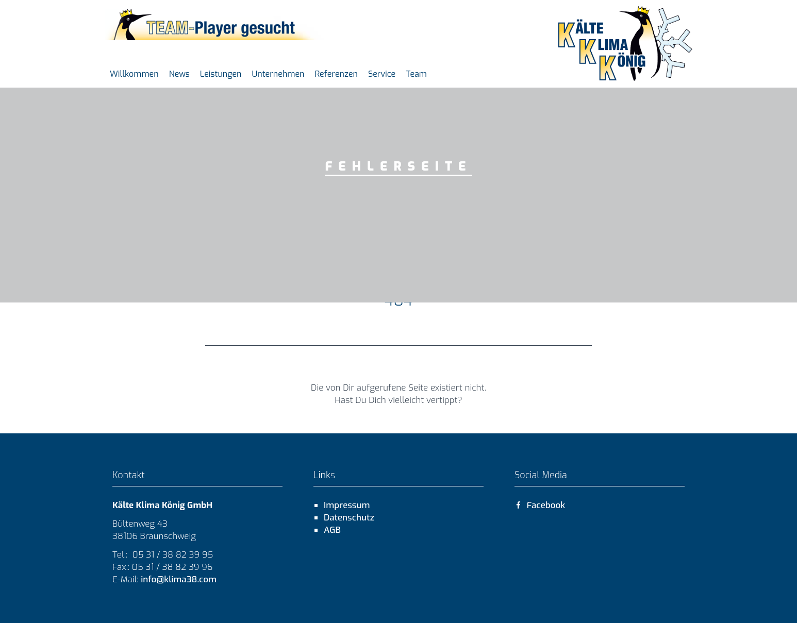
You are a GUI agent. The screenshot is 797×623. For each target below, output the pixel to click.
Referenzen (336, 74)
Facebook (539, 505)
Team (416, 74)
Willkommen (134, 74)
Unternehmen (278, 74)
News (179, 74)
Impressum (347, 505)
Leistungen (221, 74)
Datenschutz (349, 518)
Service (381, 74)
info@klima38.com (178, 579)
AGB (332, 530)
